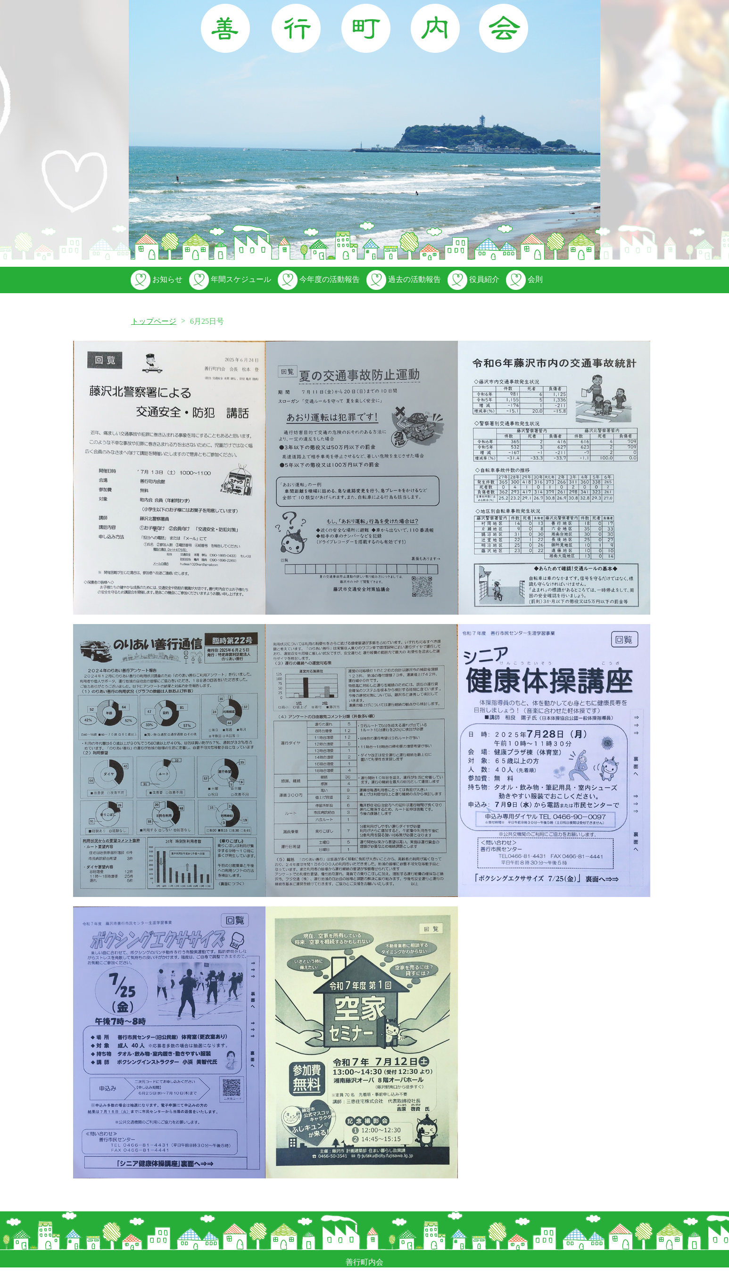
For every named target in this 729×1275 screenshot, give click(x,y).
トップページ (153, 321)
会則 (523, 279)
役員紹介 (472, 279)
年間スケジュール (229, 279)
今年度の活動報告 (318, 279)
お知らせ (155, 279)
